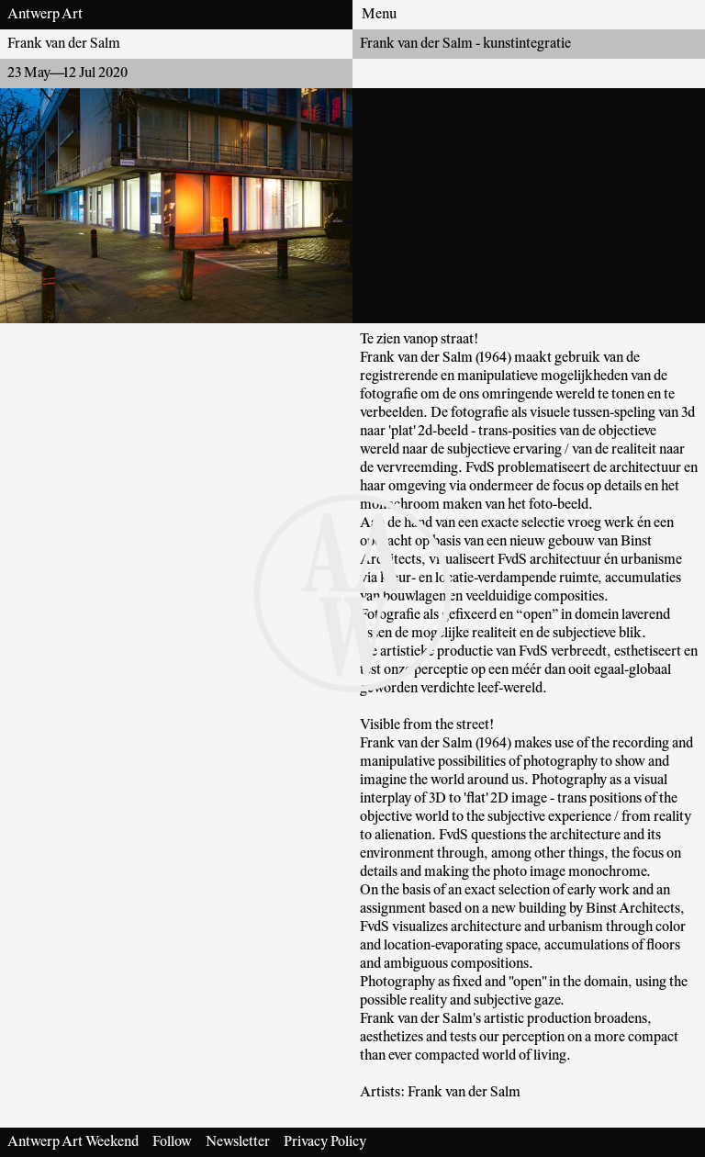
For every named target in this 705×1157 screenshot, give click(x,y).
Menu (379, 14)
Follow (172, 1142)
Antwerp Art (45, 14)
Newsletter (238, 1142)
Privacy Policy (325, 1142)
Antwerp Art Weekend (73, 1142)
